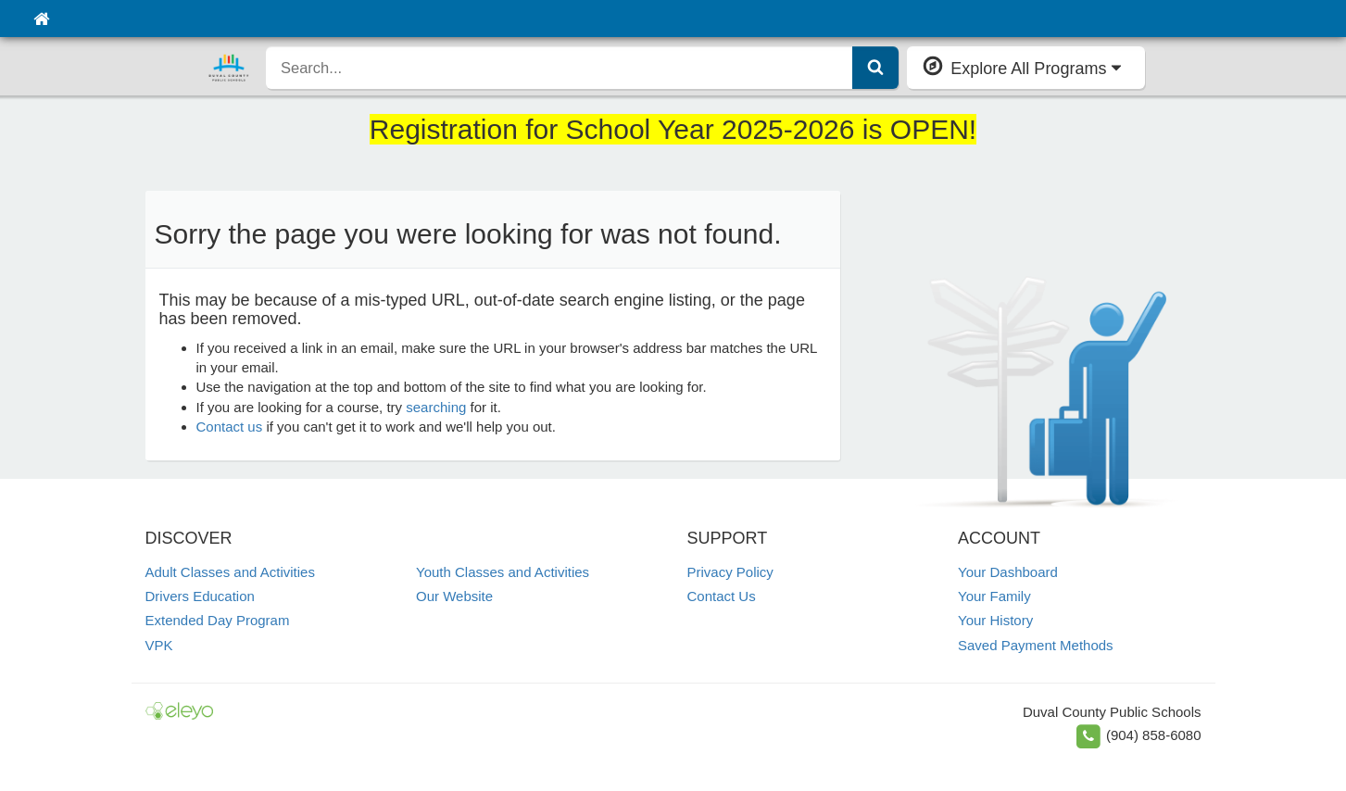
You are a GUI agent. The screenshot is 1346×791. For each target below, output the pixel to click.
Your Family (994, 596)
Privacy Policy (730, 572)
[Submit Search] (875, 67)
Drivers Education (200, 596)
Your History (995, 620)
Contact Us (721, 596)
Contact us (229, 426)
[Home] (41, 18)
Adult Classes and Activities (230, 572)
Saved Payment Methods (1035, 645)
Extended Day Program (217, 620)
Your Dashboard (1008, 572)
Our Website (454, 596)
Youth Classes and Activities (502, 572)
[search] (559, 67)
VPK (159, 645)
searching (436, 407)
